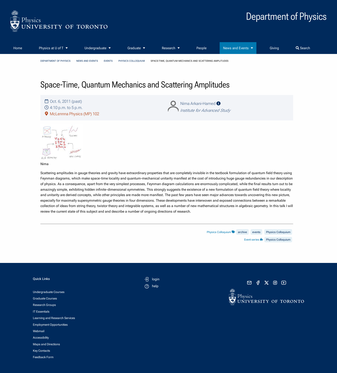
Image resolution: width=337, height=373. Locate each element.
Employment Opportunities (50, 324)
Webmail (38, 331)
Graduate (134, 48)
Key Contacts (41, 350)
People (201, 48)
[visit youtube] (283, 282)
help (155, 286)
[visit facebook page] (257, 282)
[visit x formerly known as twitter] (266, 282)
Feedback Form (43, 357)
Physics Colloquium (131, 61)
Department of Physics (55, 61)
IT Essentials (41, 311)
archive (242, 232)
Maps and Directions (46, 344)
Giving (274, 48)
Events (108, 61)
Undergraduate (95, 48)
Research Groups (44, 305)
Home (17, 48)
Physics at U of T (51, 48)
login (155, 279)
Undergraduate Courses (48, 292)
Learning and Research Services (54, 318)
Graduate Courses (45, 298)
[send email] (249, 282)
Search (303, 48)
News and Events (236, 48)
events (256, 232)
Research (168, 48)
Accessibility (41, 337)
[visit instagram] (275, 282)
